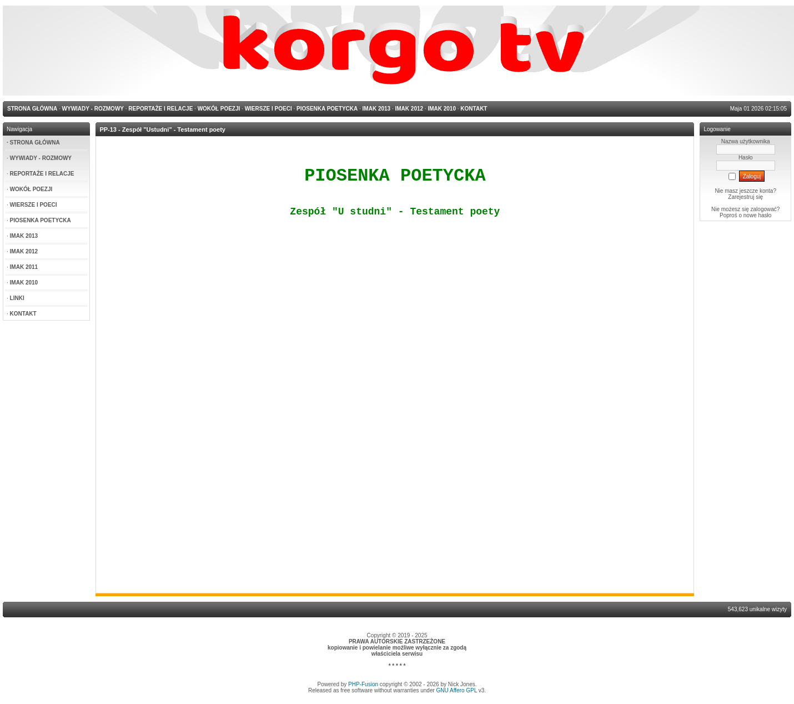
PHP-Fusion (363, 684)
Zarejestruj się (745, 197)
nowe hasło (757, 215)
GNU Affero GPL (456, 690)
